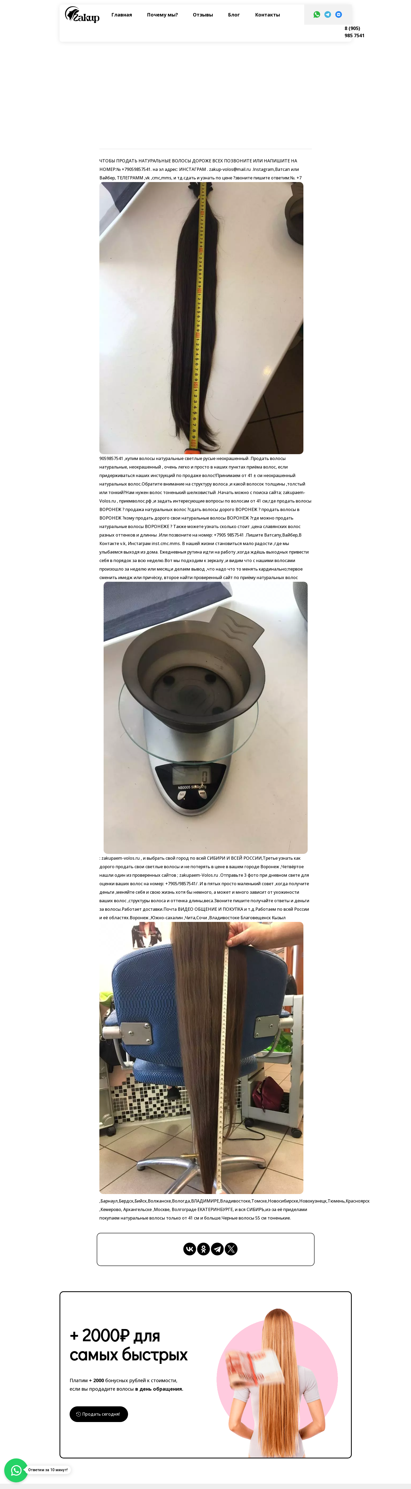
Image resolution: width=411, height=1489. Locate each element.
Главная (121, 14)
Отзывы (203, 14)
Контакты (267, 14)
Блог (234, 14)
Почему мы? (162, 14)
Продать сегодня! (104, 1415)
